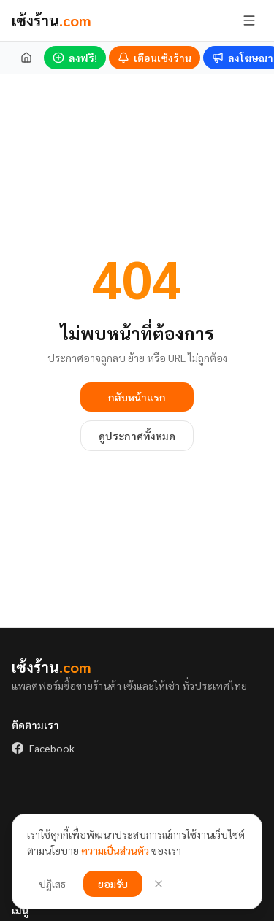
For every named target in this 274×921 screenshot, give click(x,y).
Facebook (43, 748)
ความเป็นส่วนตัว (115, 850)
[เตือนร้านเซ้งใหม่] (154, 57)
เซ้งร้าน (51, 20)
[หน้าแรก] (26, 57)
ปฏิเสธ (52, 883)
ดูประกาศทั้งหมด (137, 435)
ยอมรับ (113, 883)
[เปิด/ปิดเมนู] (249, 20)
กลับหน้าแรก (137, 397)
